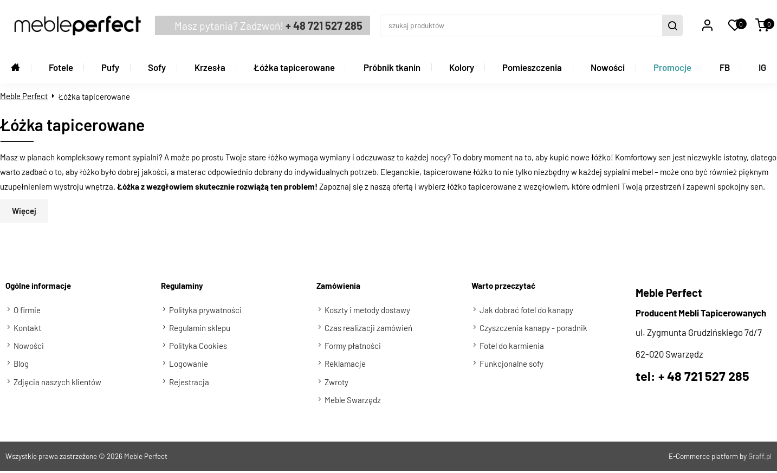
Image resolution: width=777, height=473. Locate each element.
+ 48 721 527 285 (286, 19)
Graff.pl (760, 444)
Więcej (24, 199)
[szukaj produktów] (527, 19)
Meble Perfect (24, 83)
